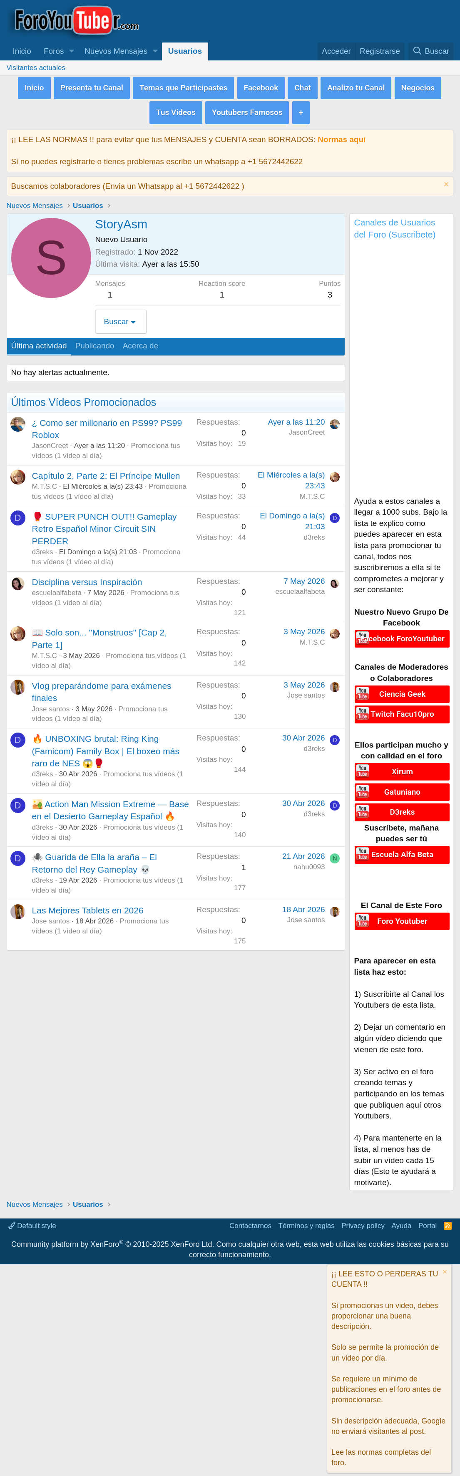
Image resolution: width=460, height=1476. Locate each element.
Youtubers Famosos (247, 110)
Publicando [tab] (94, 343)
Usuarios (185, 51)
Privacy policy (363, 1220)
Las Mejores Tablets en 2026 (88, 907)
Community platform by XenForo (112, 1239)
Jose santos (51, 706)
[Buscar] (431, 51)
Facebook (261, 86)
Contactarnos (250, 1220)
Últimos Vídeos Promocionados (84, 399)
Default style (32, 1220)
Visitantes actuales (36, 68)
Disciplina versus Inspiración (87, 579)
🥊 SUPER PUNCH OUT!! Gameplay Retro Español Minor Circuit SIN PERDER (104, 526)
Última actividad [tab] (39, 343)
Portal (427, 1220)
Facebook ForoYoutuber (402, 635)
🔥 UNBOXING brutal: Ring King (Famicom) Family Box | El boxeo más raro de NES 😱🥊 (105, 748)
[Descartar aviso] (445, 182)
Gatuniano (402, 788)
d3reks (42, 549)
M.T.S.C (44, 484)
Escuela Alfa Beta (402, 848)
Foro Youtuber (402, 915)
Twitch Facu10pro (402, 710)
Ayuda (402, 1220)
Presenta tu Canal (91, 86)
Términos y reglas (306, 1220)
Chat (302, 86)
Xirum (402, 768)
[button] (71, 51)
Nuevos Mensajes (116, 51)
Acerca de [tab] (141, 343)
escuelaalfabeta (57, 590)
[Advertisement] (401, 368)
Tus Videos (176, 110)
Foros (54, 51)
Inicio (22, 51)
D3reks (402, 807)
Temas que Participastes (183, 86)
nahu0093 (309, 864)
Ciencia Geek (402, 690)
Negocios (418, 86)
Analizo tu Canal (356, 86)
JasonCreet (50, 443)
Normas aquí (342, 136)
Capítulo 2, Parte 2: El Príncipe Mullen (106, 473)
